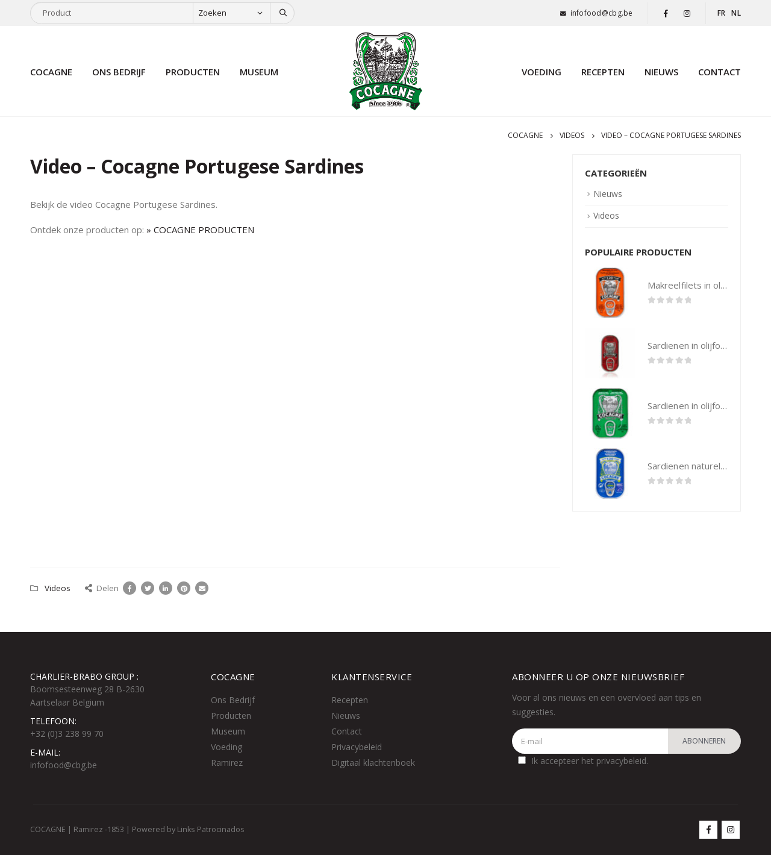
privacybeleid (621, 760)
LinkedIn (165, 588)
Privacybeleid (356, 747)
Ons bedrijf (119, 72)
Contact (719, 72)
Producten (193, 72)
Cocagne (51, 72)
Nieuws (661, 72)
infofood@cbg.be (601, 13)
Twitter (147, 588)
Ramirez (227, 762)
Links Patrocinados (211, 829)
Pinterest (183, 588)
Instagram (731, 830)
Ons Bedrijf (233, 700)
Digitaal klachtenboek (373, 762)
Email (201, 588)
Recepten (603, 72)
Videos (57, 588)
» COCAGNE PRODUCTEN (200, 230)
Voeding (541, 72)
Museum (259, 72)
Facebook (129, 588)
